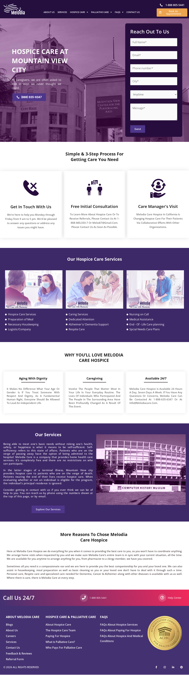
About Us (49, 11)
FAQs (119, 12)
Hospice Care (79, 12)
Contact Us (133, 11)
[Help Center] (162, 598)
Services (62, 11)
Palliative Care (101, 12)
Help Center (175, 597)
